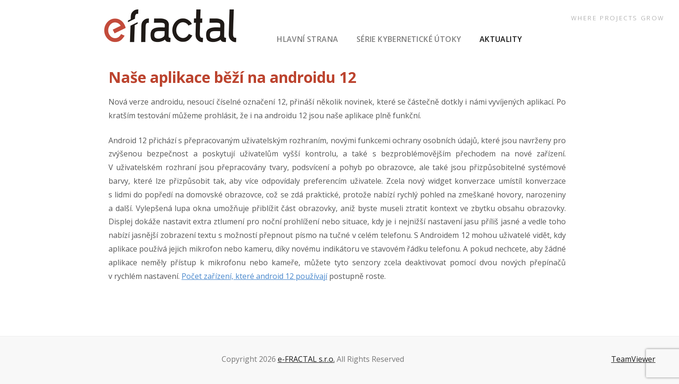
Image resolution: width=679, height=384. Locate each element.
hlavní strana (307, 39)
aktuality (501, 39)
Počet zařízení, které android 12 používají (254, 276)
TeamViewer (633, 359)
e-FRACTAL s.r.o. (306, 359)
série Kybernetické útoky (409, 39)
